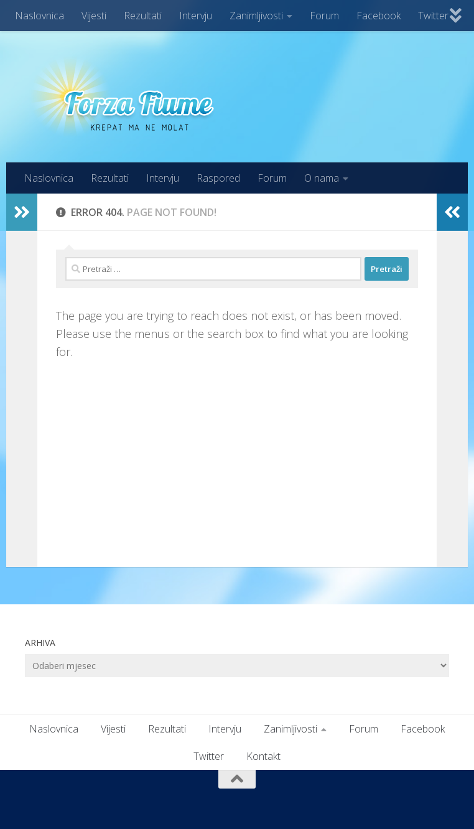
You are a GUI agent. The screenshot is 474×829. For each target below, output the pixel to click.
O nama (321, 178)
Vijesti (93, 15)
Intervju (195, 15)
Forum (324, 15)
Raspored (218, 178)
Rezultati (143, 15)
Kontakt (263, 756)
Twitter (433, 15)
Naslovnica (39, 15)
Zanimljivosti (256, 15)
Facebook (378, 15)
